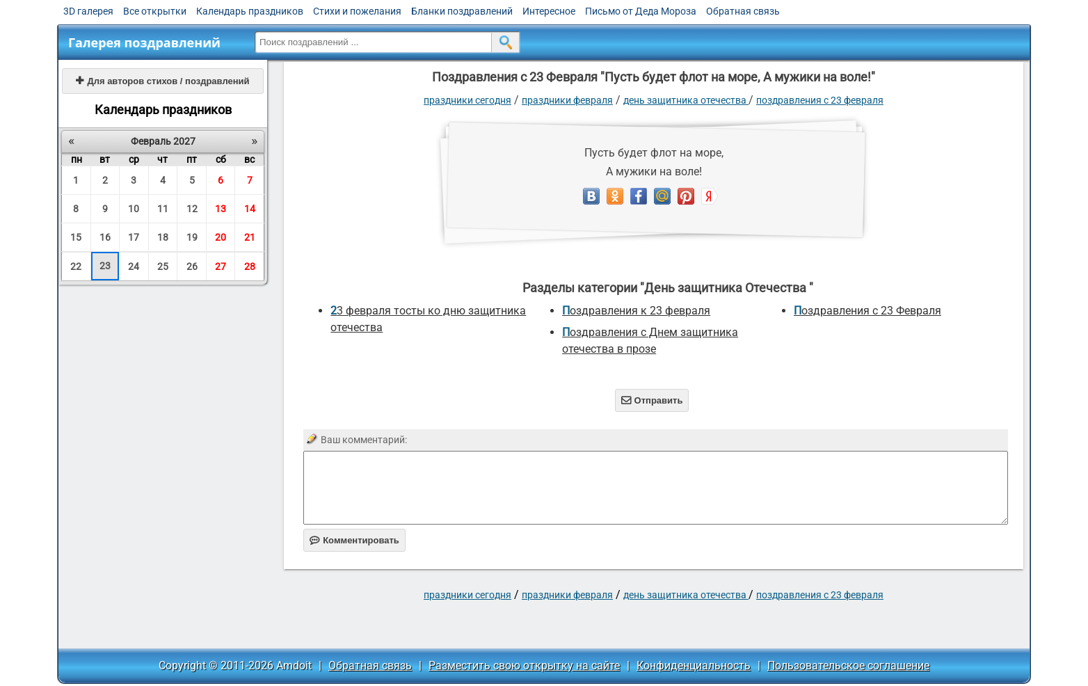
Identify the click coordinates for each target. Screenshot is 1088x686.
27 (220, 266)
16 (105, 237)
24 (133, 266)
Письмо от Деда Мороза (640, 11)
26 (192, 266)
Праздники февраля (567, 100)
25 (162, 266)
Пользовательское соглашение (848, 665)
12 (192, 208)
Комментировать (354, 540)
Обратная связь (743, 11)
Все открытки (154, 11)
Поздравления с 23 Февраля (819, 100)
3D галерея (88, 11)
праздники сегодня (467, 100)
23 (105, 265)
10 (133, 208)
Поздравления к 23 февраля (636, 310)
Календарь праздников (249, 11)
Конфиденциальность (694, 665)
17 (133, 237)
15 (75, 237)
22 (75, 266)
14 (249, 208)
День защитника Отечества (686, 100)
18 (162, 237)
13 (220, 208)
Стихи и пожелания (357, 11)
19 (192, 237)
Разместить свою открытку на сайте (524, 665)
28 (249, 266)
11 (162, 208)
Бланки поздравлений (462, 11)
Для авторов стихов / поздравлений (162, 81)
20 (220, 237)
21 (249, 237)
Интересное (548, 11)
